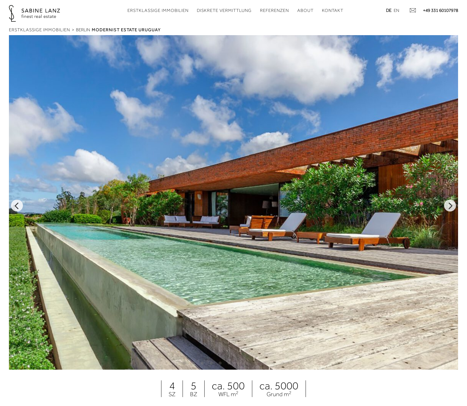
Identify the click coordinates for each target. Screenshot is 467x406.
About (305, 10)
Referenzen (274, 10)
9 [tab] (256, 363)
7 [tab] (238, 363)
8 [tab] (247, 363)
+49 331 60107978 (440, 10)
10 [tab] (265, 363)
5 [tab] (220, 363)
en (396, 10)
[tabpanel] (233, 202)
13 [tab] (292, 363)
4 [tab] (211, 363)
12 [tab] (283, 363)
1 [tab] (184, 363)
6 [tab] (229, 363)
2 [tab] (193, 363)
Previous (17, 205)
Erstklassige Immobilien (158, 10)
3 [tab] (202, 363)
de (388, 10)
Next (450, 205)
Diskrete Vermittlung (224, 10)
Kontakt (332, 10)
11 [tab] (274, 363)
